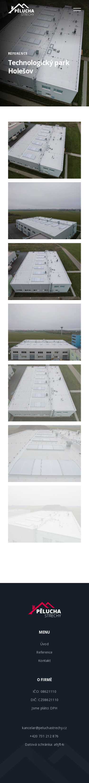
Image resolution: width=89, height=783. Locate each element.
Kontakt (44, 660)
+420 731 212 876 (45, 736)
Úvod (44, 644)
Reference (44, 652)
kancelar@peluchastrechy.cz (44, 728)
